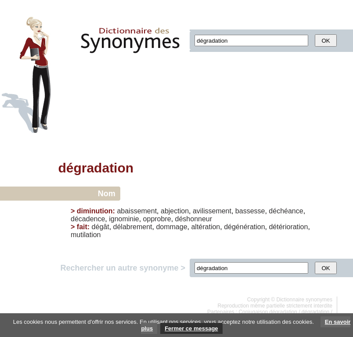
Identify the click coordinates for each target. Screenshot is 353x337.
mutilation (86, 234)
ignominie (124, 219)
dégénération (244, 227)
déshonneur (194, 219)
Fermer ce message (191, 328)
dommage (171, 227)
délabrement (132, 227)
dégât (100, 227)
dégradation (315, 312)
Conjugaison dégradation (267, 312)
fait (82, 227)
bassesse (250, 211)
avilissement (212, 211)
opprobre (157, 219)
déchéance (286, 211)
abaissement (137, 211)
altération (205, 227)
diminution (95, 211)
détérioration (288, 227)
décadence (88, 219)
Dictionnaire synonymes (304, 300)
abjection (175, 211)
